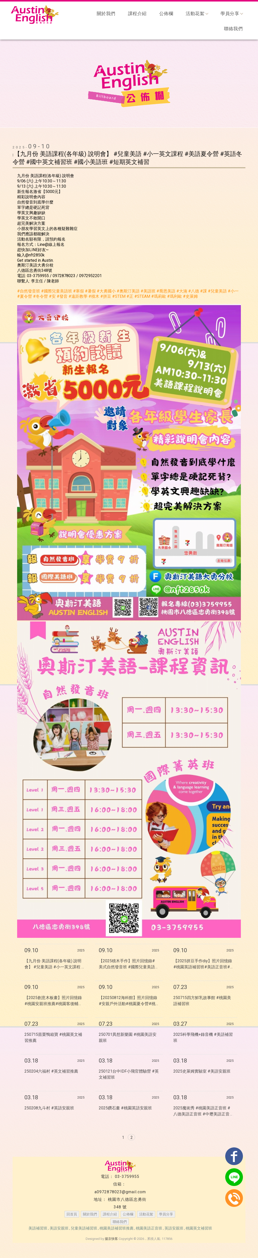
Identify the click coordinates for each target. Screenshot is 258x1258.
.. (145, 1239)
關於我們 (106, 13)
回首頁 (72, 1214)
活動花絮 (197, 13)
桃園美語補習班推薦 (117, 1228)
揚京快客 (111, 1239)
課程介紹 (137, 13)
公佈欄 (166, 13)
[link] (28, 291)
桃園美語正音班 (149, 1228)
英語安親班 (174, 1228)
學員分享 (231, 13)
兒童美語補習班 (84, 1228)
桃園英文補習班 (199, 1228)
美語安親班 (59, 1228)
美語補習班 (37, 1228)
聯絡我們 (233, 28)
